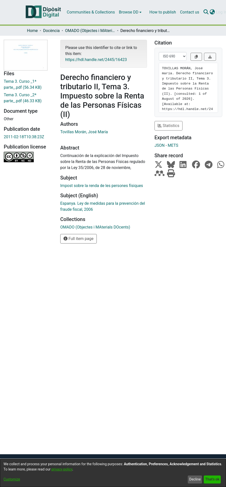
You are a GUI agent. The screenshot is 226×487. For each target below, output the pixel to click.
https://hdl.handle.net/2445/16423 (96, 59)
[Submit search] (206, 12)
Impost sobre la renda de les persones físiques (101, 185)
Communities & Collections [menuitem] (91, 12)
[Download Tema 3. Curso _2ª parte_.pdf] (28, 98)
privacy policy (61, 469)
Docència (51, 30)
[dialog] (113, 473)
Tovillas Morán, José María (84, 132)
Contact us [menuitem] (189, 12)
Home (32, 30)
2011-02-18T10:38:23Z (24, 136)
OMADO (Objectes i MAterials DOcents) (90, 30)
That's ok (212, 479)
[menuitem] (130, 12)
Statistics (169, 125)
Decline (195, 479)
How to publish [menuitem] (163, 12)
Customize (12, 479)
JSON (159, 145)
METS (173, 145)
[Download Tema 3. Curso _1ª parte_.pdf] (28, 84)
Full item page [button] (79, 238)
